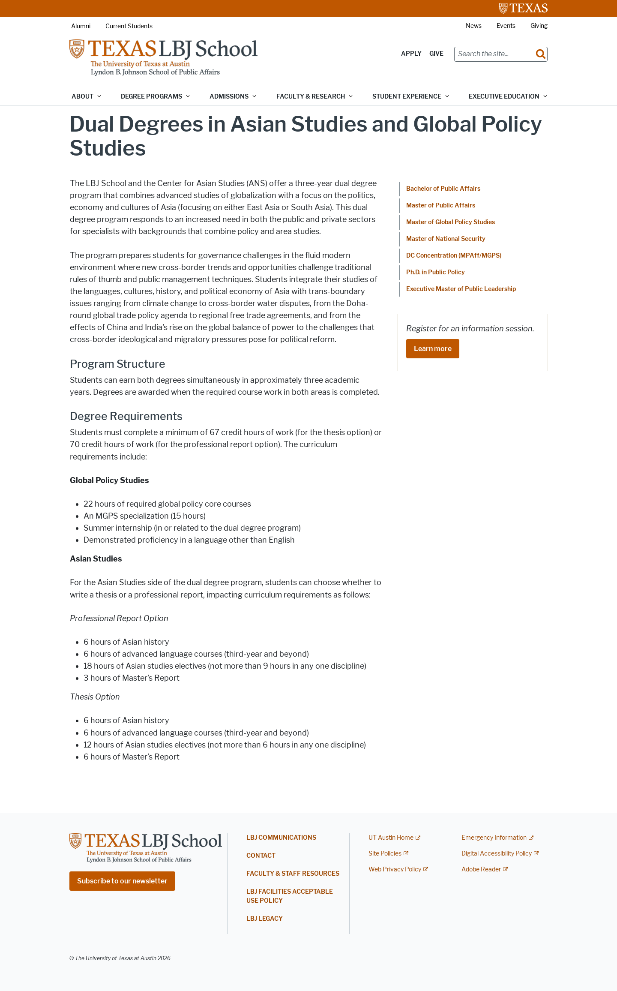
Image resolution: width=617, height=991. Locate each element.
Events (506, 26)
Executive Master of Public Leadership (461, 289)
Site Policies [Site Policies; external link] (384, 853)
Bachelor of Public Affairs (443, 188)
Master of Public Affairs (440, 205)
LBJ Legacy (264, 918)
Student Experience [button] (406, 96)
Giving (539, 26)
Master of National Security (445, 239)
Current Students (129, 26)
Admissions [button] (229, 96)
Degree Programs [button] (151, 96)
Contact (261, 855)
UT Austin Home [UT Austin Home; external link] (390, 837)
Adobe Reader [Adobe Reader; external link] (481, 869)
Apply (411, 53)
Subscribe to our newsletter (122, 881)
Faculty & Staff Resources (292, 873)
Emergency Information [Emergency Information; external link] (494, 837)
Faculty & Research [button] (310, 96)
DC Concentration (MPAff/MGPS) (453, 255)
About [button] (82, 96)
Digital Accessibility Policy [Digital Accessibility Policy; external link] (496, 853)
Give (436, 53)
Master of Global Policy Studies (450, 222)
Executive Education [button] (504, 96)
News (474, 26)
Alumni (80, 26)
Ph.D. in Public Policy (435, 272)
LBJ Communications (281, 837)
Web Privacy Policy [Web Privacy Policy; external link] (394, 869)
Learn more (433, 349)
